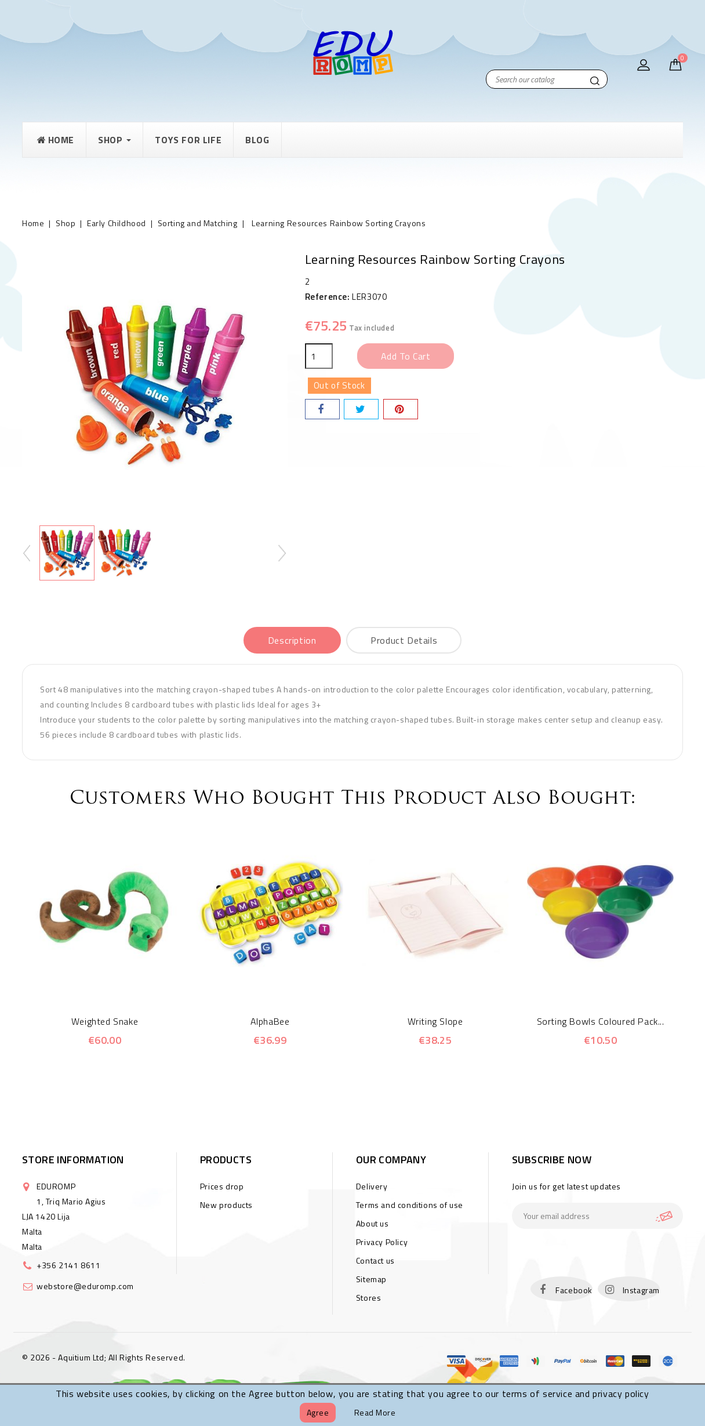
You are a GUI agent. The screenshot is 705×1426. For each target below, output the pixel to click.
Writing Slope (435, 1021)
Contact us (375, 1260)
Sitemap (371, 1279)
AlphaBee (270, 1021)
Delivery (372, 1186)
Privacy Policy (382, 1242)
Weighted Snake (104, 1021)
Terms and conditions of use (409, 1205)
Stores (368, 1297)
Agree (318, 1412)
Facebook (574, 1290)
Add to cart (406, 356)
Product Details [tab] (403, 640)
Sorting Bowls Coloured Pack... (600, 1021)
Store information (73, 1159)
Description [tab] (292, 640)
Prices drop (222, 1186)
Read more (375, 1412)
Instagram (641, 1290)
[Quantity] (319, 356)
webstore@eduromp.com (85, 1286)
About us (372, 1223)
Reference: (327, 296)
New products (226, 1205)
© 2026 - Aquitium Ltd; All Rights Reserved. (104, 1357)
